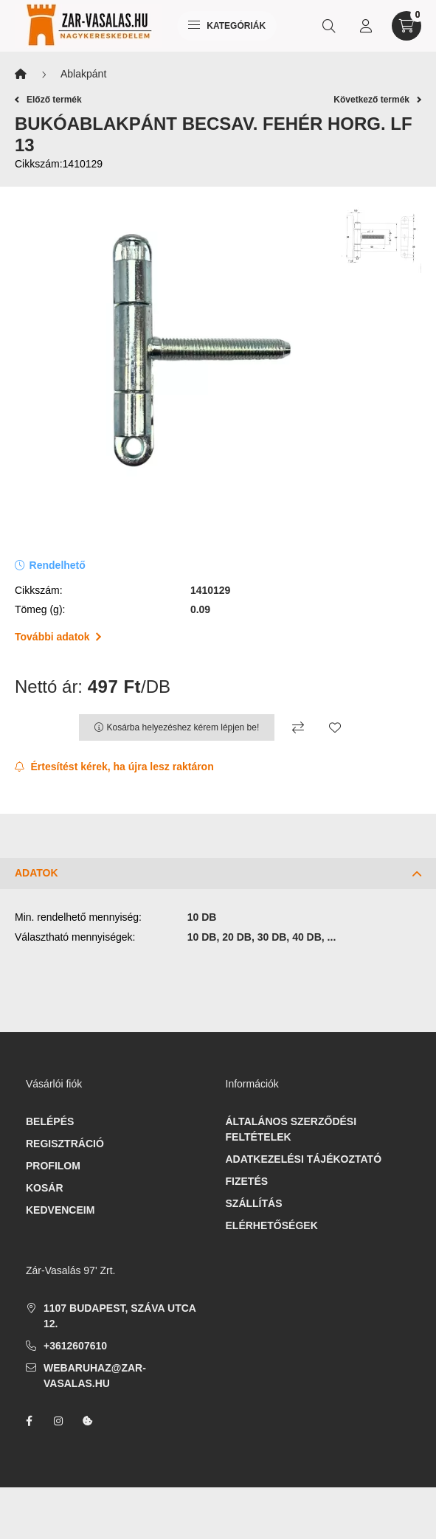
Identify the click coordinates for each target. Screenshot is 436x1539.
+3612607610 (75, 1346)
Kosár (44, 1188)
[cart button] (406, 26)
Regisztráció (65, 1143)
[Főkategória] (21, 74)
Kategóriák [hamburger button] (227, 26)
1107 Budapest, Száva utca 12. (119, 1315)
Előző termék (48, 99)
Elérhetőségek (272, 1225)
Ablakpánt (83, 74)
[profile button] (366, 26)
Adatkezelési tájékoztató (304, 1159)
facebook (29, 1421)
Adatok (36, 873)
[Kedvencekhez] (335, 727)
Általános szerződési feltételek (291, 1129)
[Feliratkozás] (114, 767)
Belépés (50, 1121)
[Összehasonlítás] (298, 727)
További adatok (58, 637)
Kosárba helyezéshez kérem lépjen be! (183, 727)
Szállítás (254, 1203)
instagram (58, 1421)
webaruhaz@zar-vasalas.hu (95, 1375)
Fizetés (247, 1181)
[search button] (329, 26)
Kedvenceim (60, 1210)
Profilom (53, 1166)
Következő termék (377, 99)
